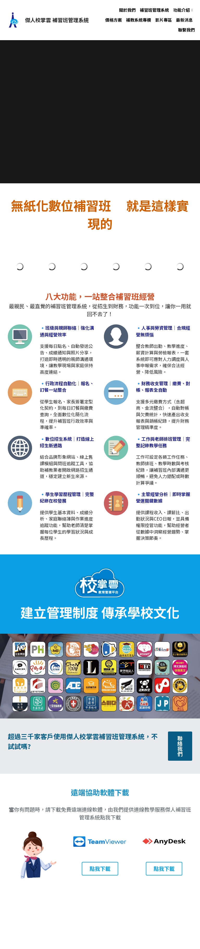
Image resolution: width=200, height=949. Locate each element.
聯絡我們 (180, 746)
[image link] (13, 19)
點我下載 (100, 868)
